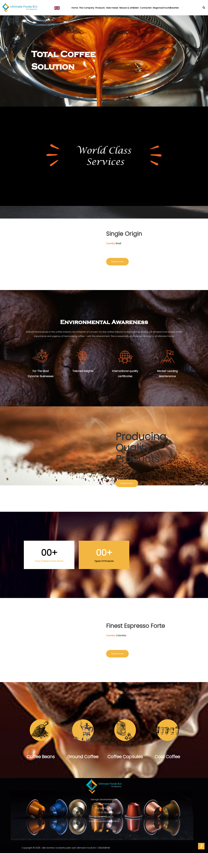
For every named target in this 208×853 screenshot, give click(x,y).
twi (107, 831)
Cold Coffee (167, 757)
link (114, 831)
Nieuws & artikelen (129, 7)
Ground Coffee (82, 757)
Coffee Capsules (125, 757)
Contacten (146, 7)
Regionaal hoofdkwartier (166, 7)
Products (100, 7)
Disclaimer (104, 847)
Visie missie (112, 7)
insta (101, 831)
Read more (117, 261)
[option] (104, 61)
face (94, 831)
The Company (86, 7)
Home (75, 7)
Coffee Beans (41, 757)
